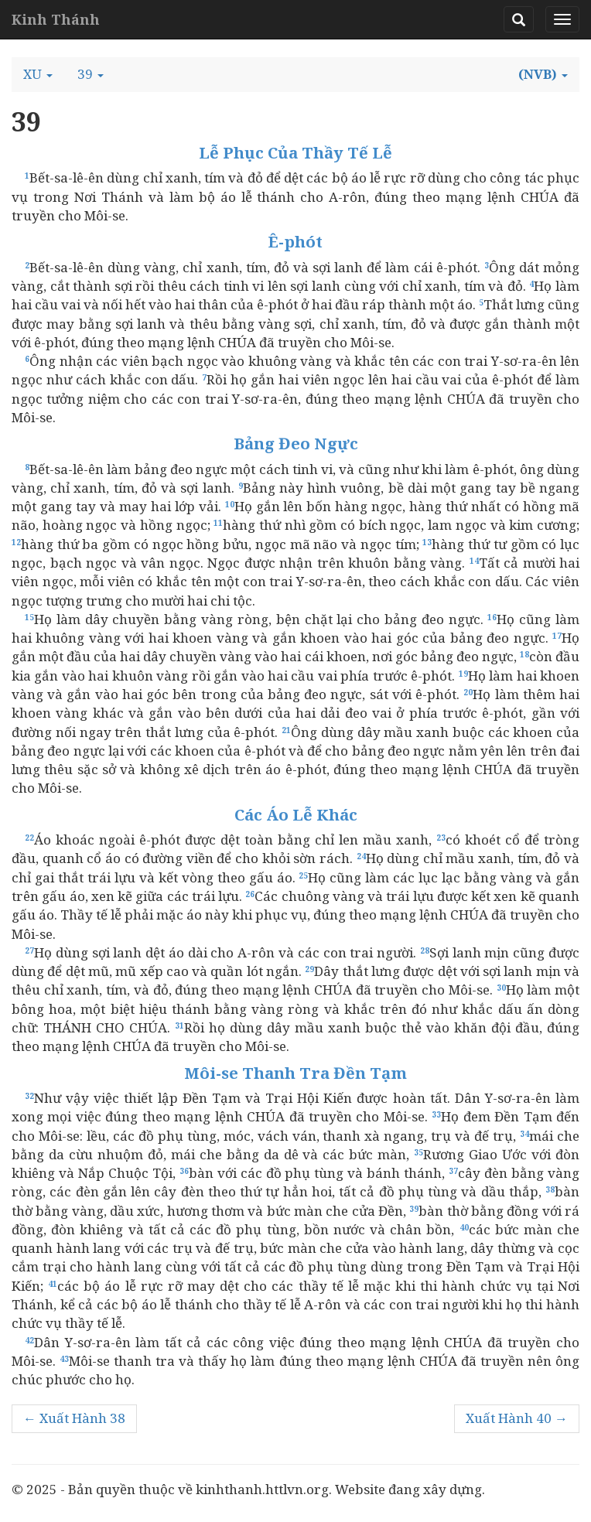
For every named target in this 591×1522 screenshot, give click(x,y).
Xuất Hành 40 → (517, 1418)
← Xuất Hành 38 (74, 1418)
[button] (38, 74)
